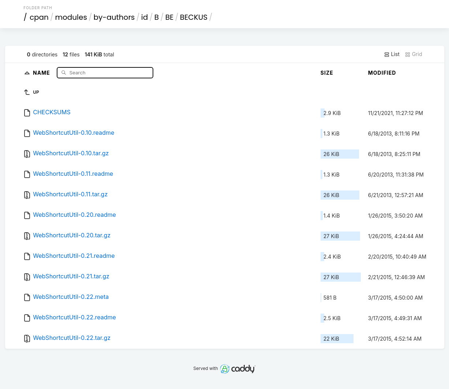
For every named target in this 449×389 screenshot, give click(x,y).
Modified (382, 73)
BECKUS (193, 17)
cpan (39, 17)
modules (71, 17)
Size (327, 73)
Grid (413, 54)
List (392, 54)
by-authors (114, 17)
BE (169, 17)
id (144, 17)
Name (42, 72)
